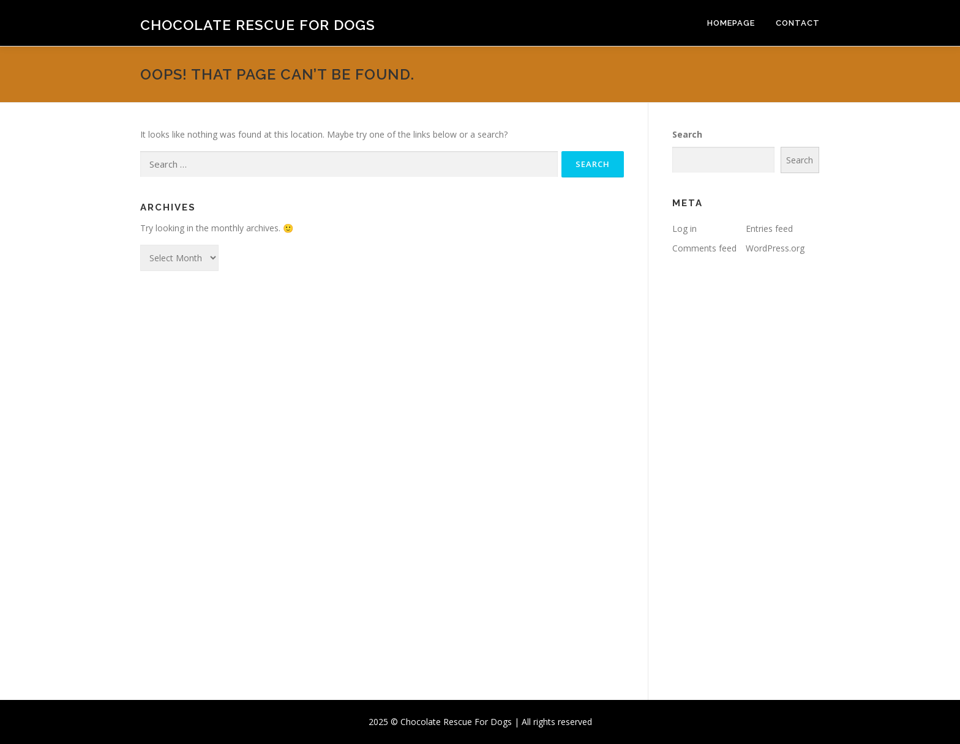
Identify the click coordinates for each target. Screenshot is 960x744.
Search (687, 134)
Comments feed (704, 248)
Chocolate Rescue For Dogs (257, 25)
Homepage (731, 23)
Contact (798, 23)
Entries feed (769, 228)
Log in (684, 228)
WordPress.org (775, 248)
